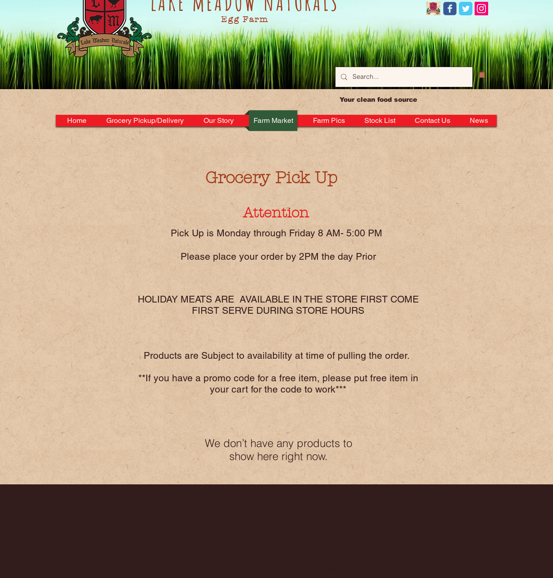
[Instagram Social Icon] (481, 8)
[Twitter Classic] (465, 8)
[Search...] (403, 77)
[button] (482, 74)
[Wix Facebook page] (450, 8)
